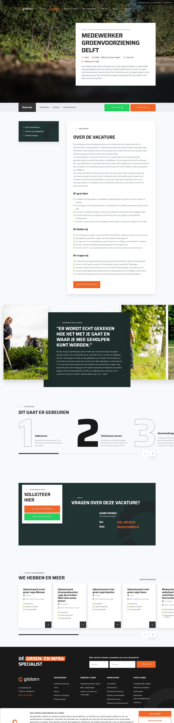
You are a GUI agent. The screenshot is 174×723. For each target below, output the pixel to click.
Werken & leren (70, 8)
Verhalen (56, 107)
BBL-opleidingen (87, 687)
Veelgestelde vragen (142, 683)
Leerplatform (167, 2)
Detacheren (112, 687)
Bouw (56, 691)
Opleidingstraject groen (90, 683)
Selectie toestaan (155, 707)
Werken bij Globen (141, 687)
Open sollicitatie (144, 2)
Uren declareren (156, 2)
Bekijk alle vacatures (148, 579)
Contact (128, 8)
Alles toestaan (155, 700)
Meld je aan (146, 664)
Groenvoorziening (99, 30)
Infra (56, 687)
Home (43, 8)
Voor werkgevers (89, 8)
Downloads (138, 691)
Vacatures (55, 8)
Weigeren (155, 714)
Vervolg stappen (69, 107)
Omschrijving (44, 107)
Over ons (104, 8)
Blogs (115, 8)
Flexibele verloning (115, 691)
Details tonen (123, 718)
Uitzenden (111, 683)
